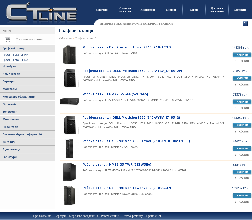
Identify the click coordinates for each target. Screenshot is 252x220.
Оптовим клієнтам (125, 10)
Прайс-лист (153, 216)
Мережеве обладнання (19, 96)
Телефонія (10, 111)
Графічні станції (14, 48)
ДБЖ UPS (9, 142)
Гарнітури (10, 157)
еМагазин (102, 9)
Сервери (9, 81)
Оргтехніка (10, 104)
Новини (171, 9)
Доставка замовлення (217, 10)
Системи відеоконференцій (22, 134)
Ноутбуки (9, 66)
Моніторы (10, 89)
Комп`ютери (11, 74)
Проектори (10, 127)
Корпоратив (148, 9)
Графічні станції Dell (16, 60)
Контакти (240, 9)
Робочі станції (110, 216)
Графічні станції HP (15, 54)
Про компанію (42, 216)
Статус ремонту (133, 216)
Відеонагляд (11, 149)
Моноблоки (11, 119)
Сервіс (194, 9)
